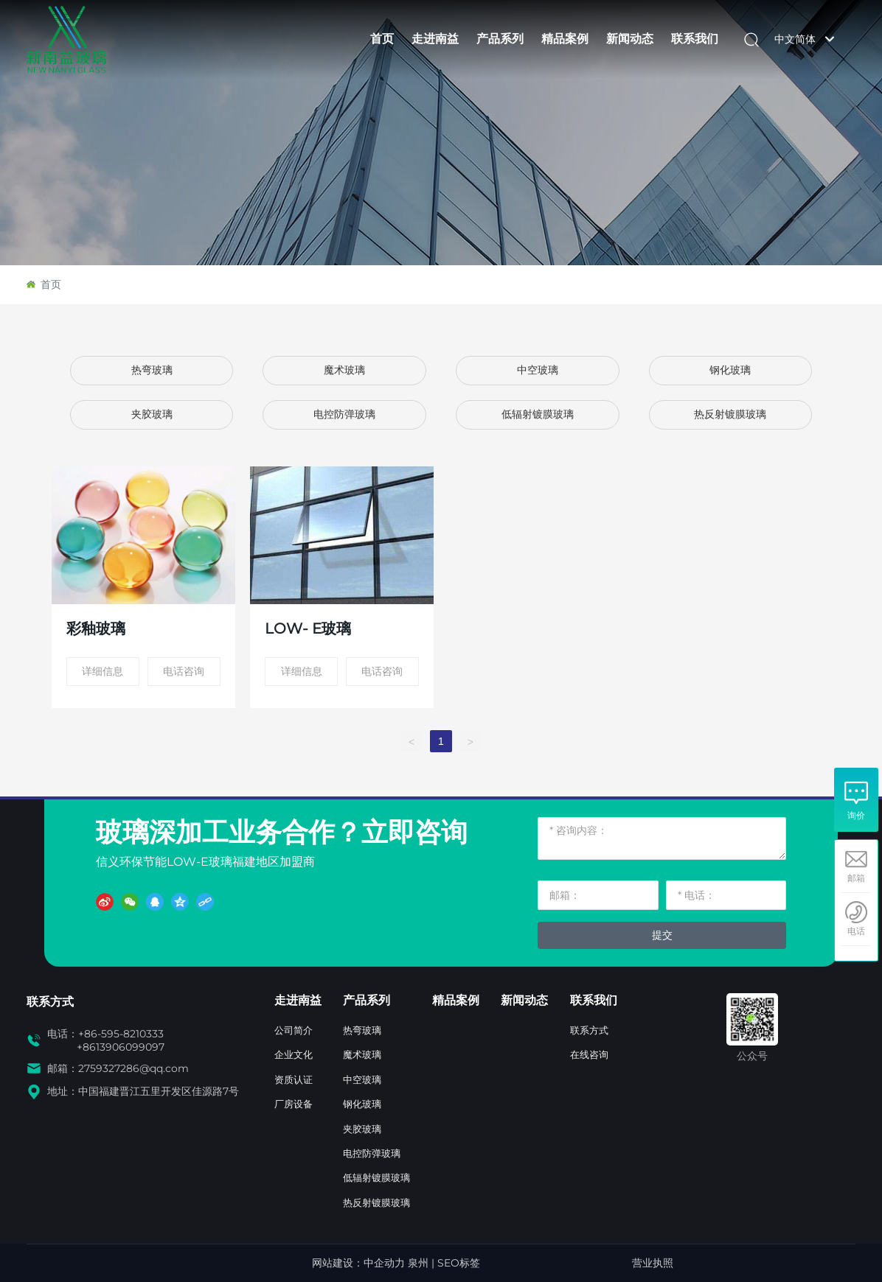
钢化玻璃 (730, 370)
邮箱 (856, 878)
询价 (856, 815)
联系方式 (50, 1002)
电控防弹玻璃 (344, 414)
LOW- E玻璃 (308, 628)
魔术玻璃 (344, 370)
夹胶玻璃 (152, 414)
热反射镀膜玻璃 (730, 414)
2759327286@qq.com (133, 1068)
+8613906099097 (120, 1047)
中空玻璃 (537, 370)
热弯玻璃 (152, 370)
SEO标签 (458, 1262)
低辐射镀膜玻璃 (537, 414)
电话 (856, 931)
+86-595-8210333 (121, 1033)
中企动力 (384, 1262)
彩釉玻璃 (95, 628)
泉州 (418, 1262)
